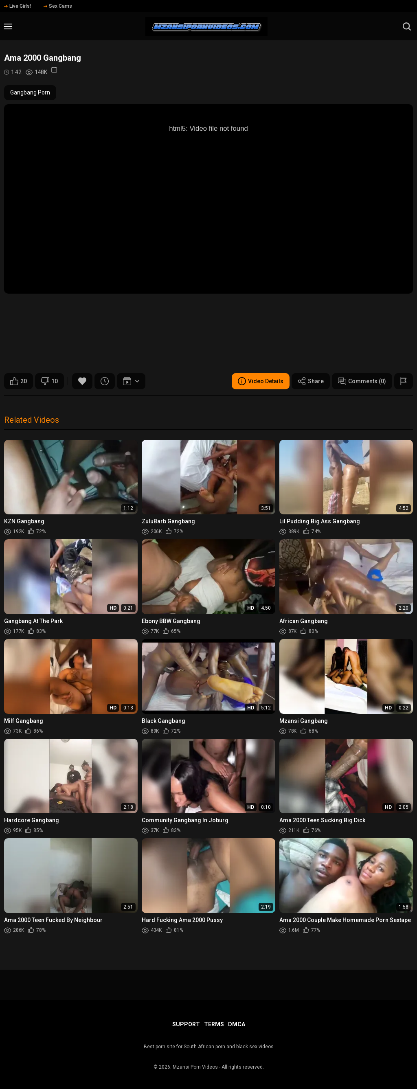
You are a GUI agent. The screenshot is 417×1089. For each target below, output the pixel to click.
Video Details (260, 381)
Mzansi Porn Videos (195, 1067)
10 (49, 381)
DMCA (236, 1024)
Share (311, 381)
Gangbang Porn (30, 92)
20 (18, 381)
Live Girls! (17, 6)
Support (186, 1024)
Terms (214, 1024)
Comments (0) (362, 381)
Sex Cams (58, 6)
